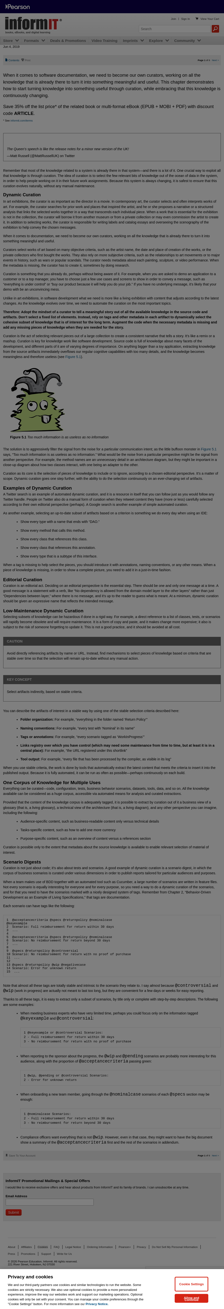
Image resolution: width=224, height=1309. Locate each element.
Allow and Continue (191, 1298)
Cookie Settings (191, 1284)
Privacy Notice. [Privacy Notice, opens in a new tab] (97, 1304)
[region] (112, 1289)
